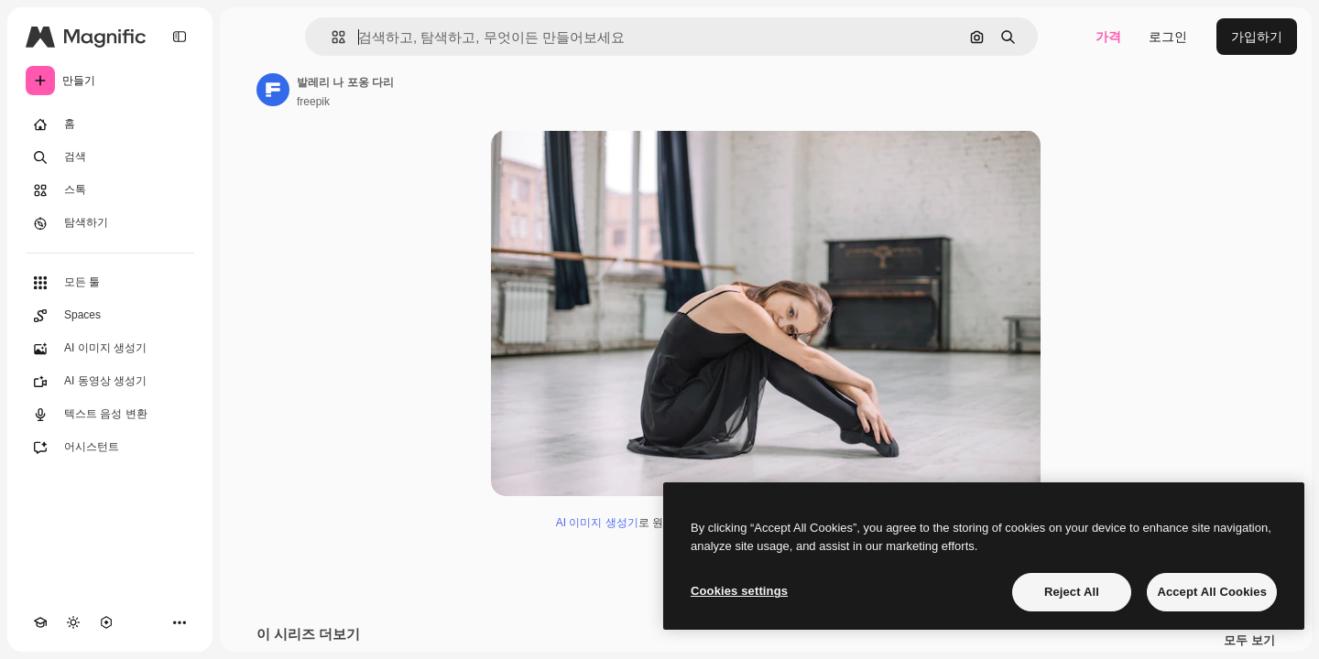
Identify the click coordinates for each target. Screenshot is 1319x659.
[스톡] (110, 190)
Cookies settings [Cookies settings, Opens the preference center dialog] (739, 591)
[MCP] (106, 622)
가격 (1108, 36)
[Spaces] (110, 315)
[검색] (110, 157)
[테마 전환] (73, 622)
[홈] (110, 124)
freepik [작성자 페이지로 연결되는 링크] (313, 101)
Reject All (1071, 592)
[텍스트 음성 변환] (110, 414)
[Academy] (40, 622)
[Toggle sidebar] (179, 36)
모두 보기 (1249, 640)
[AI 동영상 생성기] (110, 381)
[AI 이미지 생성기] (110, 348)
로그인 (1168, 36)
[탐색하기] (110, 223)
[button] (331, 37)
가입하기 (1256, 36)
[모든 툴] (110, 282)
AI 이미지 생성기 (597, 522)
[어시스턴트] (110, 447)
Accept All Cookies (1212, 592)
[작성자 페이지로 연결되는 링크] (272, 89)
